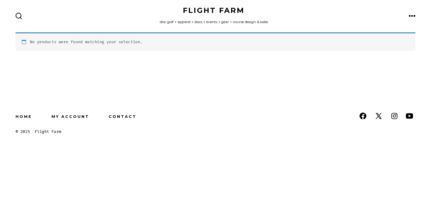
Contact (122, 116)
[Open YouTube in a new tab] (409, 116)
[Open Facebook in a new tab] (362, 116)
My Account (70, 116)
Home (24, 116)
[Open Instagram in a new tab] (394, 116)
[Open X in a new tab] (379, 116)
